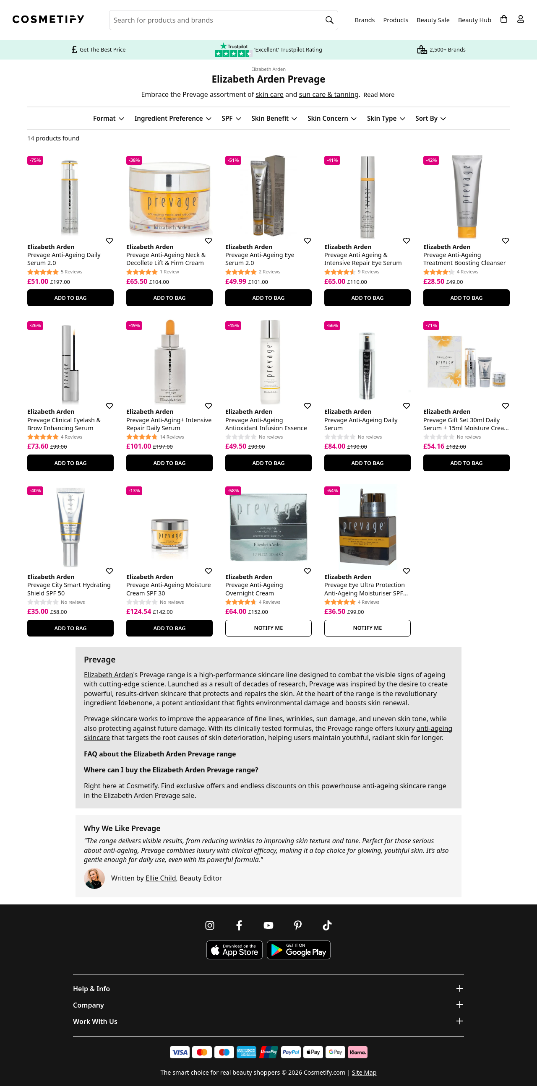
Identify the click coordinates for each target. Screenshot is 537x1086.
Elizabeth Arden (268, 69)
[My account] (520, 18)
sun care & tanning (329, 94)
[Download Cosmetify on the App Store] (234, 950)
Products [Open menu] (396, 20)
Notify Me (268, 627)
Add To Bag (70, 297)
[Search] (329, 20)
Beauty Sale (433, 20)
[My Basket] (503, 18)
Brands (365, 20)
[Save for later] (104, 236)
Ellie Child (161, 878)
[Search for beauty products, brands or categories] (223, 20)
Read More (378, 95)
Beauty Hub (474, 20)
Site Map (364, 1072)
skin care (269, 94)
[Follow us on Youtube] (268, 925)
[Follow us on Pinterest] (297, 925)
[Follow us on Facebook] (239, 925)
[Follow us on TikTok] (327, 925)
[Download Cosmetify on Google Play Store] (299, 950)
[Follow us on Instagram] (209, 925)
